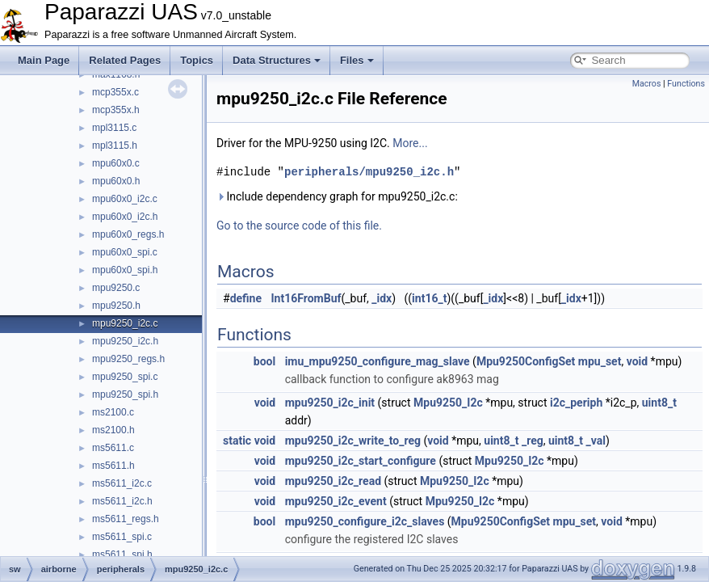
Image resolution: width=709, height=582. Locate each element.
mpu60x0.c (116, 163)
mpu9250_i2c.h (125, 341)
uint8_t (659, 402)
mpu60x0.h (116, 181)
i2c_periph (576, 402)
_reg (532, 440)
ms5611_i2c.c (122, 483)
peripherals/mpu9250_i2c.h (369, 171)
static (237, 440)
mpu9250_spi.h (125, 394)
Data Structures (277, 60)
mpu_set (600, 361)
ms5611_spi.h (122, 554)
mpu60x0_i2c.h (124, 216)
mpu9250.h (116, 305)
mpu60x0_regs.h (128, 234)
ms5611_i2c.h (122, 501)
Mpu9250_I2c (448, 402)
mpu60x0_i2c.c (124, 199)
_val (596, 440)
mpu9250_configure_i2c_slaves (365, 521)
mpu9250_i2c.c (124, 323)
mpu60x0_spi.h (124, 270)
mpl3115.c (114, 127)
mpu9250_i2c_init (330, 402)
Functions (686, 83)
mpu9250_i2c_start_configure (360, 460)
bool (264, 361)
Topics (196, 60)
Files (357, 60)
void (637, 361)
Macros (646, 83)
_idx (381, 298)
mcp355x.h (116, 110)
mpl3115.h (114, 145)
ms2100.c (113, 412)
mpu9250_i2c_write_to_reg (353, 440)
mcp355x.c (115, 92)
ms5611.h (113, 465)
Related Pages (125, 60)
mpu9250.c (116, 287)
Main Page (43, 60)
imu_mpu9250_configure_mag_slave (377, 361)
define (246, 298)
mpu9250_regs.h (128, 359)
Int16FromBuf (306, 298)
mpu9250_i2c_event (336, 501)
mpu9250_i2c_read (333, 480)
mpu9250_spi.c (124, 376)
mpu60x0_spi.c (124, 252)
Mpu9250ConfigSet (525, 361)
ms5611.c (113, 447)
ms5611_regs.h (125, 519)
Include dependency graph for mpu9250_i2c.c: (337, 196)
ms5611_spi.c (122, 536)
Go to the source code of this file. (299, 225)
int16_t (429, 298)
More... (409, 143)
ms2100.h (113, 430)
